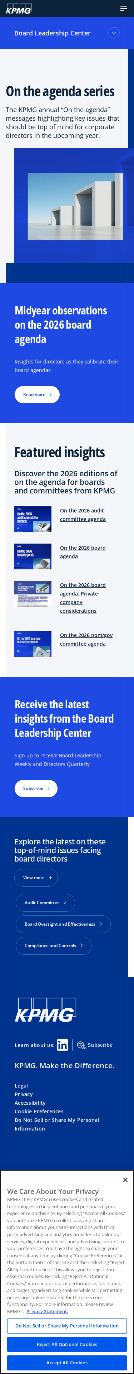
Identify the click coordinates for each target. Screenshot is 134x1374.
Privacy (24, 1094)
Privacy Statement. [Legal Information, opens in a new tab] (47, 1311)
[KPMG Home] (19, 8)
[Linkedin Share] (62, 1045)
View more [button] (34, 877)
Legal (21, 1085)
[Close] (125, 1180)
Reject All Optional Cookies (67, 1344)
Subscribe (95, 1045)
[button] (123, 8)
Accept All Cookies (66, 1362)
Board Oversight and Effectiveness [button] (63, 924)
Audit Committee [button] (45, 903)
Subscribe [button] (33, 788)
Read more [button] (34, 394)
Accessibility (30, 1102)
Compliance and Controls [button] (54, 945)
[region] (67, 1272)
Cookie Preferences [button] (39, 1111)
